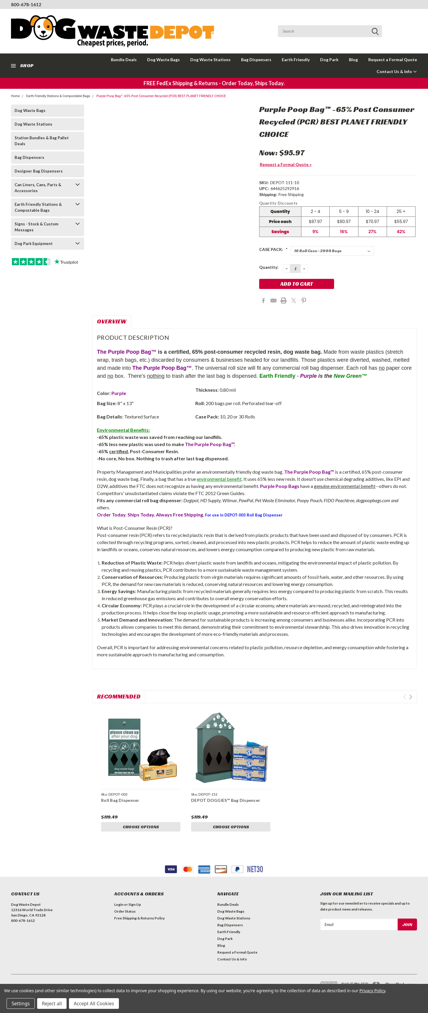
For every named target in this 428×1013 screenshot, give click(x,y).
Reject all (52, 1003)
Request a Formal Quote (392, 59)
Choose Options (141, 826)
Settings (21, 1003)
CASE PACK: (273, 249)
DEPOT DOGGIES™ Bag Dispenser (225, 800)
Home (15, 96)
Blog (353, 59)
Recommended (119, 696)
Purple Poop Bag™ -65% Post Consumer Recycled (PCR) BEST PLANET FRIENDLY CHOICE (161, 96)
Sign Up (134, 904)
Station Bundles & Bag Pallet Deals (42, 140)
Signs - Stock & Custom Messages (36, 227)
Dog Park (329, 59)
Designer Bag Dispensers (39, 171)
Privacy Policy (372, 990)
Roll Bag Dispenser (120, 800)
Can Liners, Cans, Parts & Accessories (38, 187)
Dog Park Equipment (34, 243)
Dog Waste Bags (163, 59)
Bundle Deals (124, 59)
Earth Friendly (296, 59)
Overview (111, 321)
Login (118, 904)
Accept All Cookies (94, 1003)
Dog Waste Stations (210, 59)
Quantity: (268, 267)
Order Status (125, 911)
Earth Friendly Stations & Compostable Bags (58, 96)
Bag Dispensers (256, 59)
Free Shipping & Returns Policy (139, 918)
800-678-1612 (26, 4)
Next (411, 697)
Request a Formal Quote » (285, 164)
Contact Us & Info (397, 71)
